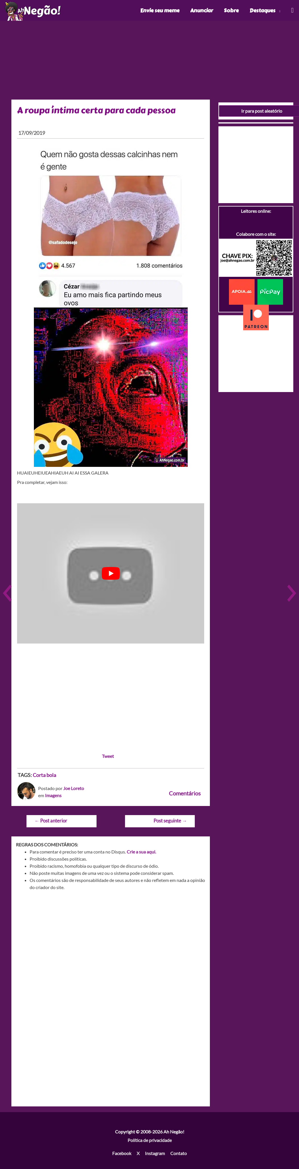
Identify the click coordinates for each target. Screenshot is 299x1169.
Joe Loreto (73, 788)
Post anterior (50, 821)
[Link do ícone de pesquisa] (292, 10)
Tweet (108, 756)
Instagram (155, 1153)
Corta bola (44, 775)
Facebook (121, 1153)
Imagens (53, 795)
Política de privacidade (150, 1140)
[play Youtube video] (110, 573)
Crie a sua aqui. (141, 851)
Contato (178, 1153)
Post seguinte (170, 821)
